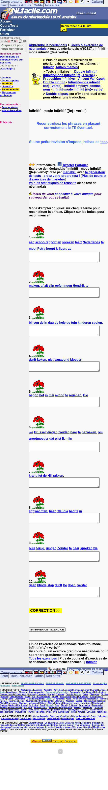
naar (73, 441)
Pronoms (28, 725)
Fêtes (98, 714)
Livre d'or (7, 86)
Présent (77, 725)
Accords (38, 708)
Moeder (75, 365)
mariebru (69, 172)
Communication (36, 710)
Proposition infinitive (59, 78)
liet (40, 486)
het (41, 402)
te (102, 242)
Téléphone (40, 730)
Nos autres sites (11, 110)
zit (46, 287)
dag (51, 326)
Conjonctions (6, 712)
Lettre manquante (44, 719)
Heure (68, 717)
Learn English (67, 736)
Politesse (72, 723)
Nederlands (91, 242)
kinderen (84, 326)
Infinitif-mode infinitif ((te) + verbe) (69, 75)
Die (85, 402)
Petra (41, 248)
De (65, 601)
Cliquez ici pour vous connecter (12, 46)
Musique (23, 721)
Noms (76, 721)
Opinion (4, 723)
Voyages (91, 730)
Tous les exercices (43, 676)
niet (50, 365)
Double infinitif (85, 71)
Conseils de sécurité (10, 743)
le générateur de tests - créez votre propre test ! (67, 173)
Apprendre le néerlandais (48, 45)
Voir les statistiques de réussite (52, 183)
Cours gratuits (11, 690)
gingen (51, 562)
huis (32, 562)
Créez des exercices (85, 736)
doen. (72, 601)
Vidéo (50, 730)
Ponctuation (85, 723)
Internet (3, 719)
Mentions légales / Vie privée (69, 745)
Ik (63, 447)
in (46, 402)
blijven (34, 326)
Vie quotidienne (61, 730)
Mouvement (11, 721)
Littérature (59, 719)
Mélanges (33, 721)
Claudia (62, 523)
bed (71, 523)
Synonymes (73, 728)
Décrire (4, 714)
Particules (33, 723)
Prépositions (66, 725)
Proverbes (54, 725)
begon (33, 402)
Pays (57, 723)
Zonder (62, 562)
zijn (51, 287)
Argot (95, 708)
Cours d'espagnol (80, 734)
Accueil (6, 21)
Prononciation (40, 725)
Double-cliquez (57, 93)
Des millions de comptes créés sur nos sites (11, 58)
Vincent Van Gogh (91, 78)
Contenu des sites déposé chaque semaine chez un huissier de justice (52, 744)
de (41, 326)
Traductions (20, 730)
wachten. (41, 523)
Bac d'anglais (39, 736)
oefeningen (63, 287)
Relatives (14, 728)
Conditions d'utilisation (92, 741)
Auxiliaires (12, 710)
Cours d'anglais (40, 734)
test (103, 142)
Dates (85, 712)
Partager (81, 165)
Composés (75, 710)
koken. (42, 365)
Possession (97, 723)
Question (4, 728)
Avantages (7, 68)
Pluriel (64, 723)
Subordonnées (59, 728)
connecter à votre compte (74, 194)
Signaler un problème (8, 94)
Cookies (88, 745)
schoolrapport (46, 242)
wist (58, 447)
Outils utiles (25, 736)
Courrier (69, 712)
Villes (73, 730)
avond (59, 402)
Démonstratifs (16, 714)
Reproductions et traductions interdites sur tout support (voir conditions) (55, 743)
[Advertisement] (12, 144)
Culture (97, 690)
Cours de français (9, 736)
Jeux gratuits (10, 107)
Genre (3, 717)
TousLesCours (20, 5)
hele (62, 326)
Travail (31, 730)
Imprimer (7, 83)
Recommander (10, 89)
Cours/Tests (9, 25)
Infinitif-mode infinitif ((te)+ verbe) (78, 89)
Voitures (81, 730)
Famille (55, 714)
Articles (103, 708)
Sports (24, 728)
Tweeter (68, 165)
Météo (51, 721)
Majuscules (89, 719)
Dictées (104, 712)
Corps (51, 712)
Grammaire (20, 717)
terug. (40, 562)
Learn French (53, 736)
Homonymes (79, 717)
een (31, 242)
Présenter (87, 725)
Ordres (12, 723)
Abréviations (27, 708)
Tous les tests (6, 730)
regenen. (75, 402)
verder (82, 601)
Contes (31, 712)
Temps (84, 728)
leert (78, 242)
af (42, 287)
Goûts (10, 717)
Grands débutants (35, 717)
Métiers (42, 721)
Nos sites (52, 5)
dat (51, 447)
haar (52, 523)
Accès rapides (10, 80)
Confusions (100, 710)
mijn (69, 447)
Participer (7, 29)
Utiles (4, 34)
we (31, 441)
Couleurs (60, 712)
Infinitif (48, 67)
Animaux (78, 708)
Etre (33, 714)
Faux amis (65, 714)
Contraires (41, 712)
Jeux (4, 5)
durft (32, 365)
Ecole (27, 714)
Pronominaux (15, 725)
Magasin (70, 719)
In (45, 326)
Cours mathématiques (60, 734)
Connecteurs (20, 712)
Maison (79, 719)
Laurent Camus (36, 741)
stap (50, 601)
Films (74, 714)
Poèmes (4, 725)
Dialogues (94, 712)
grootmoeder (38, 447)
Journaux (30, 719)
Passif (42, 723)
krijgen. (61, 248)
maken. (34, 287)
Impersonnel (92, 717)
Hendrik (79, 287)
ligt (31, 523)
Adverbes (58, 708)
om (100, 441)
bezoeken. (89, 441)
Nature (58, 721)
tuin (74, 326)
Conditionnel (88, 710)
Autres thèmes (67, 67)
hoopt (50, 248)
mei (51, 402)
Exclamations (43, 714)
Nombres (67, 721)
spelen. (97, 326)
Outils (38, 5)
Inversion (13, 719)
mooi (32, 248)
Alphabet (68, 708)
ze (69, 248)
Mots (2, 721)
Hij (50, 486)
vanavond (61, 365)
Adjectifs (48, 708)
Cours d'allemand (99, 734)
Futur (92, 714)
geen (32, 601)
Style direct (34, 728)
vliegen (51, 441)
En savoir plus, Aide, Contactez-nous (62, 741)
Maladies (100, 719)
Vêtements (102, 730)
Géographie (58, 717)
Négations (97, 721)
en (59, 242)
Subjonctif (46, 728)
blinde (41, 601)
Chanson (23, 710)
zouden (63, 441)
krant (33, 486)
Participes (22, 723)
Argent (87, 708)
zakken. (58, 486)
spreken (68, 242)
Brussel (40, 441)
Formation (83, 714)
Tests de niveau (96, 728)
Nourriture (86, 721)
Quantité (98, 725)
